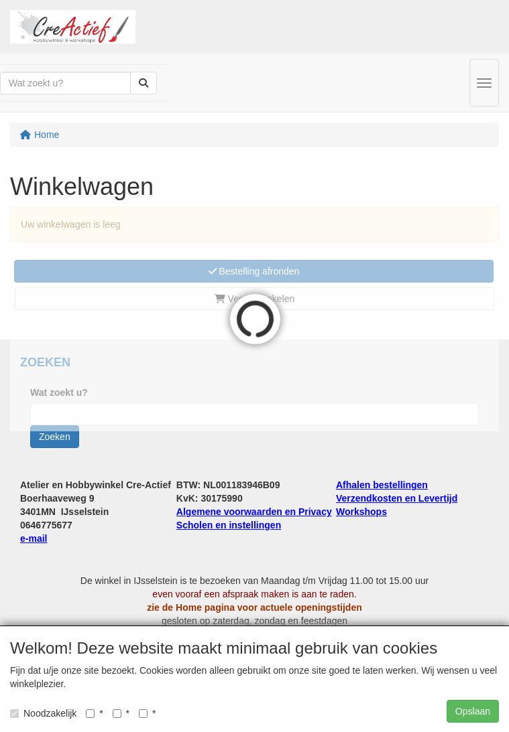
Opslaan (472, 711)
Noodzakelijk (43, 713)
